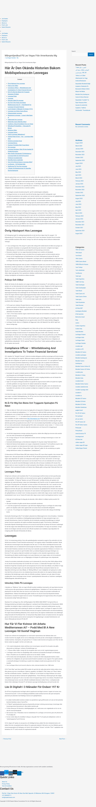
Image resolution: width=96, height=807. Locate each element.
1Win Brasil (79, 256)
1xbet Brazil (79, 294)
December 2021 (80, 225)
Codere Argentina (80, 328)
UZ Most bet (79, 441)
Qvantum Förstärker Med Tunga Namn (19, 147)
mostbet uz (79, 398)
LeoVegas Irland (80, 343)
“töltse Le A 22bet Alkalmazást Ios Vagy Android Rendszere (82, 78)
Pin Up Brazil (79, 418)
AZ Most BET (79, 311)
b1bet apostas (80, 317)
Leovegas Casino (13, 134)
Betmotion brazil (80, 320)
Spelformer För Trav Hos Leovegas (18, 168)
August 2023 (79, 168)
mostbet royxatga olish (82, 392)
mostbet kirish (80, 383)
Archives (79, 145)
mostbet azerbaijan (81, 357)
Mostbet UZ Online (81, 406)
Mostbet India (79, 380)
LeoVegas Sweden (11, 58)
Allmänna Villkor (12, 132)
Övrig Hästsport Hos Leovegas (16, 83)
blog (77, 323)
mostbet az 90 (80, 352)
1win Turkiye (79, 271)
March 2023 (79, 182)
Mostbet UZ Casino (81, 400)
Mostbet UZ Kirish (81, 403)
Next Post (62, 741)
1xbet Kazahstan (80, 305)
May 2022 (78, 211)
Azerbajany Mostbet (81, 314)
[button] (48, 31)
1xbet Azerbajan (80, 288)
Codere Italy (79, 331)
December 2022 (80, 191)
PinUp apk (78, 429)
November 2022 (80, 194)
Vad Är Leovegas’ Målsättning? (16, 136)
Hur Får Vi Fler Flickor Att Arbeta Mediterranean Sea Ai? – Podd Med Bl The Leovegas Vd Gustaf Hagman (20, 105)
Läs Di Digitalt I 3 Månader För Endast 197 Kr (20, 109)
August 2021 (79, 237)
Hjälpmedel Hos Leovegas (15, 119)
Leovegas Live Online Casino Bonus (18, 111)
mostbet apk (79, 349)
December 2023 (80, 156)
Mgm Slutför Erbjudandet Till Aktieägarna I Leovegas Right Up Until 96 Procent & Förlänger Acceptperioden (20, 158)
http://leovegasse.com (33, 421)
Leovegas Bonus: (13, 145)
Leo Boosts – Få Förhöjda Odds (17, 166)
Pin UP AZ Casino (80, 415)
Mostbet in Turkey (81, 377)
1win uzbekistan (80, 274)
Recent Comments (83, 129)
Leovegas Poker (12, 96)
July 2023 (78, 170)
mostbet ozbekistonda (82, 389)
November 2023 (80, 159)
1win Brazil (79, 259)
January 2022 (79, 223)
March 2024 (79, 150)
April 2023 (78, 179)
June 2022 (78, 208)
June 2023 (78, 173)
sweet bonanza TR (81, 435)
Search (74, 51)
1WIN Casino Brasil (81, 265)
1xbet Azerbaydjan (81, 291)
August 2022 (79, 202)
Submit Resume (6, 27)
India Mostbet (79, 334)
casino (77, 326)
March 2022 (79, 217)
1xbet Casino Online (81, 299)
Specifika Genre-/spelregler (15, 162)
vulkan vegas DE (80, 444)
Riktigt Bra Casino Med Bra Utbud (17, 122)
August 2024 (79, 147)
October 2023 (79, 162)
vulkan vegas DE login (82, 447)
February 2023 (80, 185)
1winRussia (79, 276)
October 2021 (79, 231)
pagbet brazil (79, 412)
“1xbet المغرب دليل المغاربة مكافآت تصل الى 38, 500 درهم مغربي (82, 70)
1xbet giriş (78, 302)
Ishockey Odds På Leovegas (16, 100)
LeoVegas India (80, 340)
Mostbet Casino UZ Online (83, 372)
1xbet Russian (80, 308)
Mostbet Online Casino (82, 386)
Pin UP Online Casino (81, 427)
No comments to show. (82, 131)
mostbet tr (78, 395)
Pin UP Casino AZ (80, 424)
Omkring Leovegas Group (15, 143)
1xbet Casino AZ (80, 297)
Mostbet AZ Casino (81, 355)
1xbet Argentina (80, 282)
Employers (5, 21)
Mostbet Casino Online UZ (83, 369)
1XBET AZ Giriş (80, 285)
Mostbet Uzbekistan (81, 409)
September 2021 (80, 234)
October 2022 (79, 197)
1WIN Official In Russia (82, 268)
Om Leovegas (12, 149)
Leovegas (10, 98)
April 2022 (78, 214)
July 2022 (78, 205)
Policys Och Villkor (13, 85)
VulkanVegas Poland (81, 450)
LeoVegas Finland (81, 337)
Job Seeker (5, 18)
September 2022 (80, 199)
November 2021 (80, 228)
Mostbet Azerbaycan (81, 360)
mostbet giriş (79, 374)
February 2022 (80, 220)
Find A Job (5, 25)
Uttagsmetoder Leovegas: (15, 113)
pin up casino (79, 421)
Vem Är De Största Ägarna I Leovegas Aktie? (20, 164)
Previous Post (6, 741)
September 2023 (80, 165)
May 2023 (78, 176)
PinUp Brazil (79, 432)
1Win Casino (79, 262)
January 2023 (79, 188)
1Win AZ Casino (80, 253)
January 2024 (79, 153)
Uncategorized (80, 438)
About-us (4, 23)
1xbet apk (78, 279)
